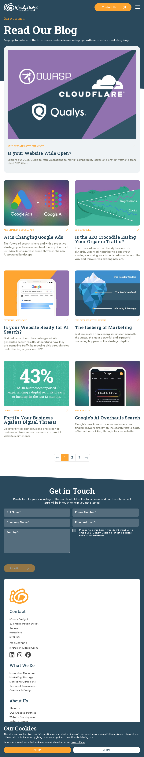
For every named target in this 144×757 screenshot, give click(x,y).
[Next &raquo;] (86, 457)
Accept (37, 750)
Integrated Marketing (22, 673)
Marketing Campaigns (22, 681)
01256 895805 (18, 643)
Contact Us (109, 7)
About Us (14, 708)
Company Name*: (18, 522)
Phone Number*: (86, 512)
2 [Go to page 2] (72, 457)
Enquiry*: (12, 532)
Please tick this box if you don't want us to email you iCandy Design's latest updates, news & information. (106, 533)
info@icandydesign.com (23, 648)
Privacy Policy (78, 742)
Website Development (22, 717)
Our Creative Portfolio (22, 713)
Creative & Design (20, 690)
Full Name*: (13, 512)
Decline (106, 750)
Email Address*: (85, 522)
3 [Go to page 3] (79, 457)
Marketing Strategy (21, 677)
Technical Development (23, 686)
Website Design (18, 721)
